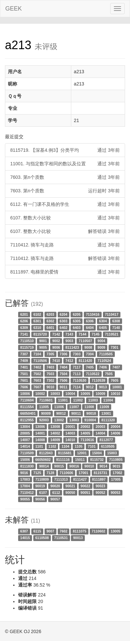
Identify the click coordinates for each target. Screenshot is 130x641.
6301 (37, 321)
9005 (43, 347)
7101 (91, 446)
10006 (25, 394)
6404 (90, 328)
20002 (85, 427)
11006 (59, 407)
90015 (59, 466)
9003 (69, 341)
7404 (63, 367)
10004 (70, 394)
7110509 (27, 453)
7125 (37, 473)
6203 (50, 314)
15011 (80, 460)
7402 (37, 367)
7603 (37, 380)
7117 (77, 367)
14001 (40, 433)
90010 (89, 466)
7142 (56, 334)
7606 (24, 387)
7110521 (111, 334)
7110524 (104, 361)
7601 (24, 380)
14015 (25, 538)
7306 (63, 354)
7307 (24, 354)
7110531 (61, 538)
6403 (77, 328)
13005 (115, 531)
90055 (25, 499)
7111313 (61, 479)
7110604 (27, 400)
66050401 (28, 413)
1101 (39, 446)
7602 (63, 531)
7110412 (27, 493)
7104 (37, 354)
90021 (70, 486)
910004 (90, 420)
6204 (63, 314)
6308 (116, 321)
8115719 (27, 347)
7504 (63, 374)
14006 (115, 433)
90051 (85, 493)
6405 (103, 328)
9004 (101, 341)
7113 (77, 374)
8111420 (85, 361)
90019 (40, 486)
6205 (77, 314)
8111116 (63, 460)
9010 (50, 387)
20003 (100, 427)
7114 (77, 387)
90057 (55, 499)
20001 (70, 427)
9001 (43, 341)
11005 (44, 407)
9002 (56, 341)
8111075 (79, 531)
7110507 (85, 341)
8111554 (27, 407)
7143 (69, 334)
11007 (74, 407)
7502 (37, 374)
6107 (43, 493)
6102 (37, 314)
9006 (56, 347)
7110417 (111, 314)
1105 (78, 446)
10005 (85, 394)
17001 (83, 473)
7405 (90, 367)
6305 (77, 321)
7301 (114, 347)
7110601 (46, 400)
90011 (76, 413)
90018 (91, 413)
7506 (63, 380)
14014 (25, 446)
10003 (55, 394)
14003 (70, 433)
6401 (50, 328)
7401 (24, 367)
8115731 (100, 473)
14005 (85, 433)
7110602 (98, 531)
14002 (55, 433)
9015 (116, 466)
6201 (24, 314)
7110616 (87, 440)
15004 (97, 453)
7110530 (79, 380)
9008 (88, 347)
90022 (85, 486)
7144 (82, 334)
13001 (106, 413)
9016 (24, 473)
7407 (116, 367)
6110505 (107, 446)
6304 (103, 321)
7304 (90, 354)
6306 (90, 321)
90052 (100, 493)
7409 (24, 361)
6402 (63, 328)
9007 (50, 531)
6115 (37, 531)
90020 (55, 486)
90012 (61, 413)
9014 (103, 466)
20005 (25, 433)
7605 (114, 380)
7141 (24, 334)
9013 (103, 387)
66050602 (43, 460)
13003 (74, 420)
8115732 (97, 460)
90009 (46, 413)
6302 (50, 321)
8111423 (72, 347)
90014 (44, 466)
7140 (116, 328)
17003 (25, 479)
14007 (25, 440)
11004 (108, 400)
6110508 (42, 538)
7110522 (93, 374)
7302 (50, 380)
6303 (63, 321)
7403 (50, 367)
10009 (100, 394)
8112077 (106, 440)
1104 (65, 446)
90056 (40, 499)
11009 (104, 407)
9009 (101, 347)
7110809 (42, 479)
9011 (63, 387)
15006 (25, 460)
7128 (50, 473)
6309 (24, 328)
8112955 (27, 420)
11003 (93, 400)
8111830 (27, 466)
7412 (69, 361)
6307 (24, 531)
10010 (115, 394)
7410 (56, 361)
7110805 (116, 460)
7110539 (98, 380)
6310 (37, 328)
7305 (50, 354)
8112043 (46, 453)
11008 (89, 407)
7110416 (93, 314)
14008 (40, 440)
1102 (52, 446)
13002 (59, 420)
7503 (50, 374)
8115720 (40, 334)
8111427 (80, 479)
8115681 (65, 453)
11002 (78, 400)
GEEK (13, 8)
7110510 (27, 341)
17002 (117, 473)
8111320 (108, 420)
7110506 (40, 361)
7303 (77, 354)
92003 (44, 420)
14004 (100, 433)
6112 (56, 493)
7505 (109, 374)
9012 (90, 387)
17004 (25, 486)
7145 (95, 334)
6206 (24, 321)
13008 (55, 427)
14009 (55, 440)
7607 (37, 387)
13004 (25, 427)
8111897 (99, 479)
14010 (70, 440)
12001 (81, 453)
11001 (63, 400)
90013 (78, 538)
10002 (40, 394)
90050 (70, 493)
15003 (112, 453)
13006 (40, 427)
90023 (100, 486)
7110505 (106, 354)
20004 (115, 427)
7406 (103, 367)
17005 (115, 479)
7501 (24, 374)
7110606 (66, 473)
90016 (74, 466)
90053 (115, 493)
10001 (117, 387)
